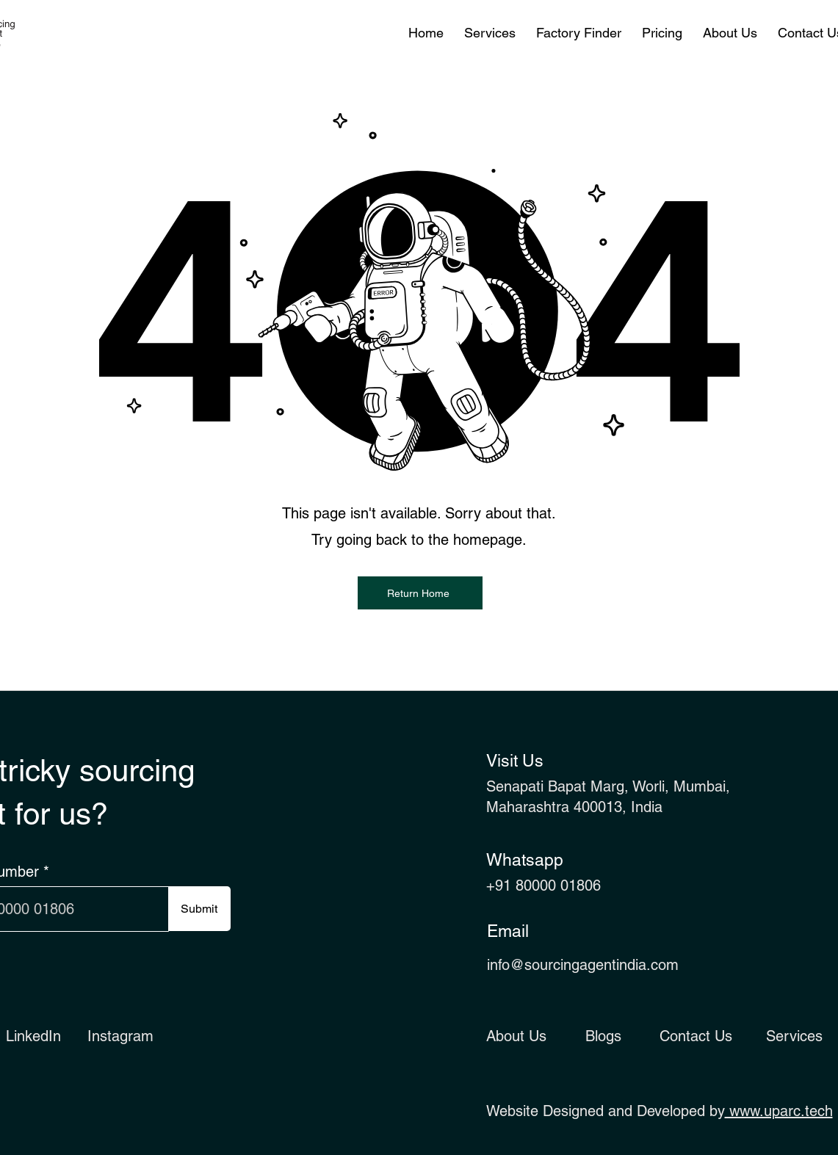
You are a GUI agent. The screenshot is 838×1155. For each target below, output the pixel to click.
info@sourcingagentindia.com (583, 965)
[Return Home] (420, 592)
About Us (516, 1036)
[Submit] (199, 908)
